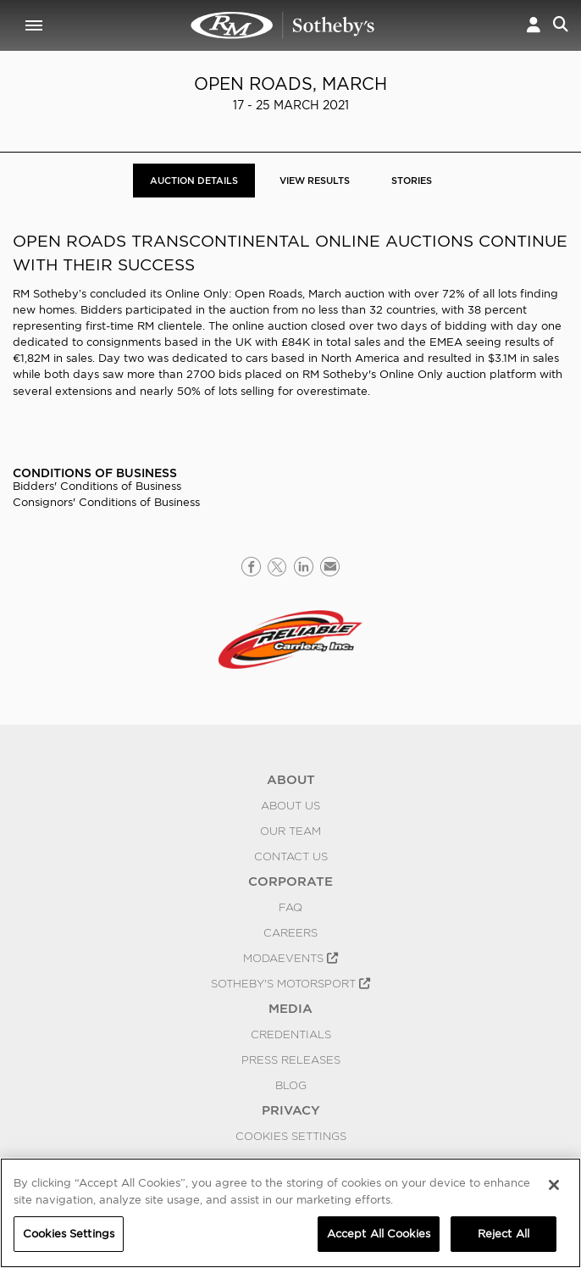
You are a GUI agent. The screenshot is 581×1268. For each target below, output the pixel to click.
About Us (290, 805)
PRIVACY (291, 1110)
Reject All (503, 1233)
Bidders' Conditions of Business (97, 486)
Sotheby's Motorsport (290, 983)
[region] (290, 1213)
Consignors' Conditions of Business (106, 502)
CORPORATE (290, 881)
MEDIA (290, 1008)
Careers (290, 932)
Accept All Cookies (378, 1233)
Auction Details (194, 180)
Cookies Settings (290, 1136)
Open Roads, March (290, 84)
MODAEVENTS (290, 958)
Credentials (291, 1034)
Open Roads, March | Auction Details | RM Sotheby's (282, 25)
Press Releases (290, 1059)
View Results (314, 180)
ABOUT (291, 779)
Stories (411, 180)
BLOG (291, 1085)
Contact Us (291, 856)
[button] (533, 25)
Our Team (290, 830)
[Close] (554, 1185)
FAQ (290, 907)
